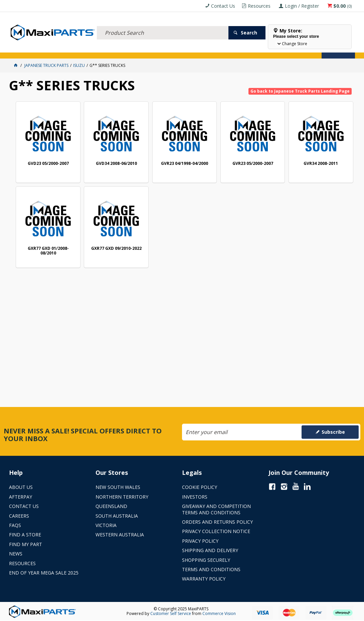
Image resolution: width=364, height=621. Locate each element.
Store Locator (250, 49)
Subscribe (333, 432)
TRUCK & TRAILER (119, 49)
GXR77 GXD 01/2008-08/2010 (48, 251)
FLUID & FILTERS (84, 49)
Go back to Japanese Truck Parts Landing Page (300, 91)
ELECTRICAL (53, 49)
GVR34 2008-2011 (321, 163)
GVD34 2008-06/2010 (116, 163)
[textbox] (162, 25)
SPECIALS (220, 49)
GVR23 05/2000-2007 (252, 163)
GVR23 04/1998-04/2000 (184, 163)
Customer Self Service (170, 613)
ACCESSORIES (24, 49)
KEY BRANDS (194, 49)
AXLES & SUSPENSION (159, 49)
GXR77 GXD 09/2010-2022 (116, 248)
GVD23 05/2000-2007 (48, 163)
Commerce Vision (219, 613)
